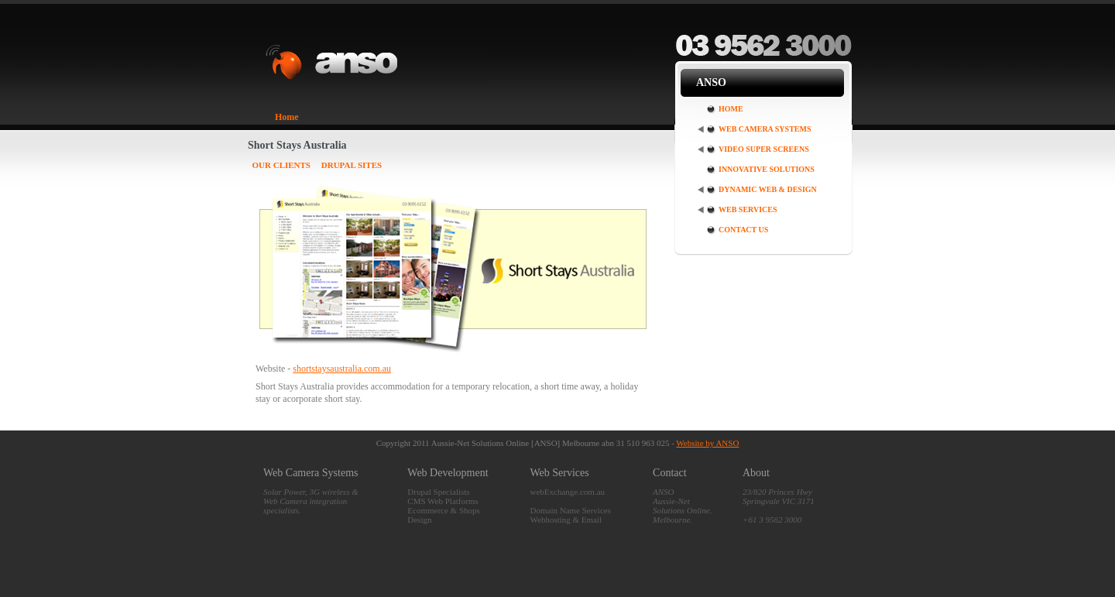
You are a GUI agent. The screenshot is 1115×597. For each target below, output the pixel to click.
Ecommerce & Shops (443, 510)
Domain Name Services (570, 510)
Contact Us (743, 229)
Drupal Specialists (438, 491)
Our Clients (281, 165)
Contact (670, 473)
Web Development (447, 473)
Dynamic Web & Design (768, 189)
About (756, 473)
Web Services (748, 209)
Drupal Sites (351, 165)
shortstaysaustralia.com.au (342, 368)
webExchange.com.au (568, 491)
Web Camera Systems (765, 129)
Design (419, 519)
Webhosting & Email (566, 519)
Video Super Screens (764, 149)
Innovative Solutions (767, 169)
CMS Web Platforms (442, 501)
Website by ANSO (707, 443)
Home (287, 117)
